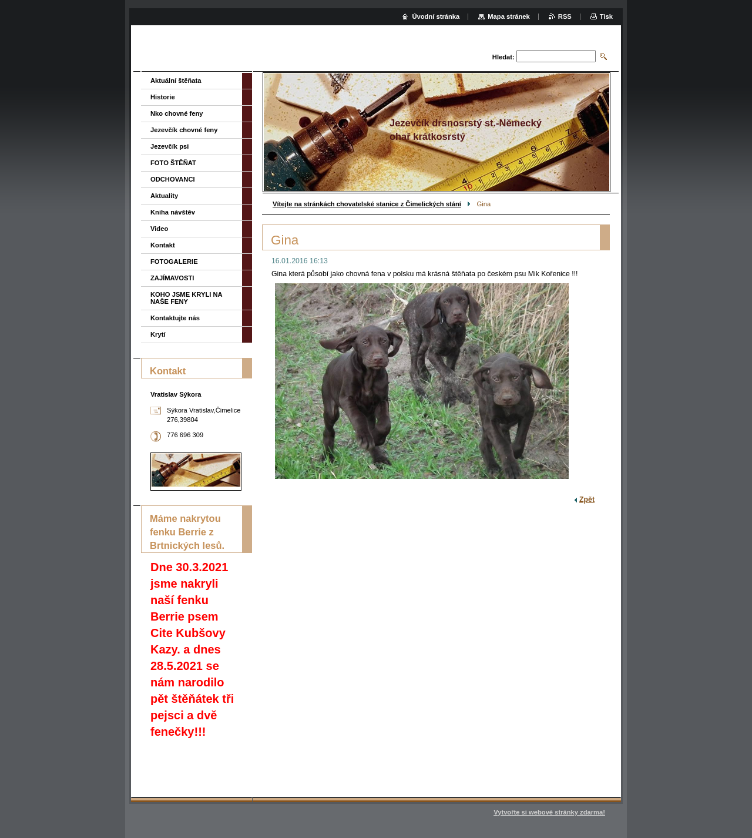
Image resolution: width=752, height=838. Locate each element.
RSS (565, 16)
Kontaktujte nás (175, 317)
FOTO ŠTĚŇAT (173, 162)
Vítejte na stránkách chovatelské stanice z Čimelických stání (367, 203)
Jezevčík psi (169, 146)
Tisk (606, 16)
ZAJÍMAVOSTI (172, 277)
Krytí (158, 334)
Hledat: (503, 57)
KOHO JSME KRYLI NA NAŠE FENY (186, 298)
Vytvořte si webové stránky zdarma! (549, 812)
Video (159, 228)
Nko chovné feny (176, 113)
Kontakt (162, 245)
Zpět (587, 499)
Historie (162, 96)
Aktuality (164, 195)
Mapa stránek (509, 16)
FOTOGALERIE (174, 261)
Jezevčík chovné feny (183, 129)
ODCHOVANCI (172, 179)
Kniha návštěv (172, 212)
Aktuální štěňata (175, 80)
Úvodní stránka (435, 16)
